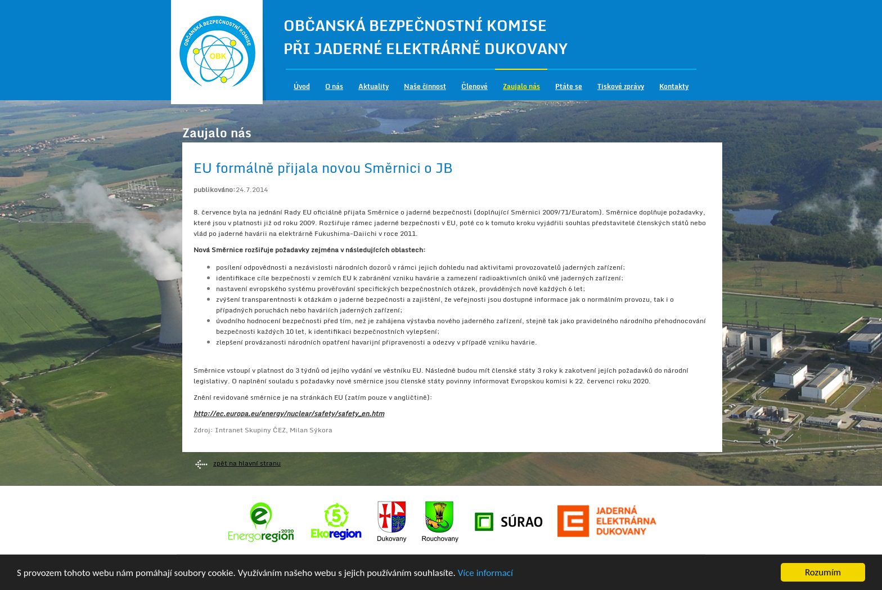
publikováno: (215, 189)
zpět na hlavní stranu (247, 463)
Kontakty (673, 86)
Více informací (485, 574)
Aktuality (373, 86)
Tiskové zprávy (620, 86)
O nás (334, 86)
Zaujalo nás (521, 86)
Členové (474, 86)
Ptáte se (568, 86)
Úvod (302, 86)
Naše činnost (425, 86)
